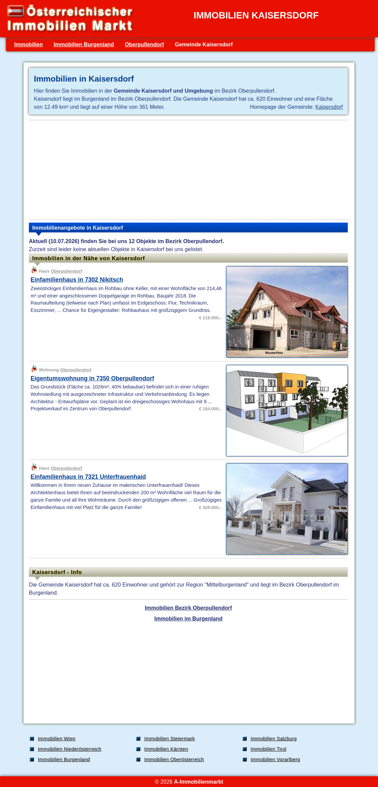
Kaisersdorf (329, 107)
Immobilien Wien (57, 738)
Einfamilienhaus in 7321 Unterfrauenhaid (88, 476)
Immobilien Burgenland (84, 44)
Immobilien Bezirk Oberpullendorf (188, 608)
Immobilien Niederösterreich (69, 749)
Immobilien (28, 44)
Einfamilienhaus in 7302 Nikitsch (77, 279)
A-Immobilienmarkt (198, 782)
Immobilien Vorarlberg (275, 759)
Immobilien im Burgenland (188, 618)
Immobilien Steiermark (169, 738)
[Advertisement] (188, 170)
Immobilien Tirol (269, 749)
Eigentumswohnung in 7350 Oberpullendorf (92, 378)
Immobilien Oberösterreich (174, 759)
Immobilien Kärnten (166, 749)
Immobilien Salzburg (274, 738)
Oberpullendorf (144, 44)
